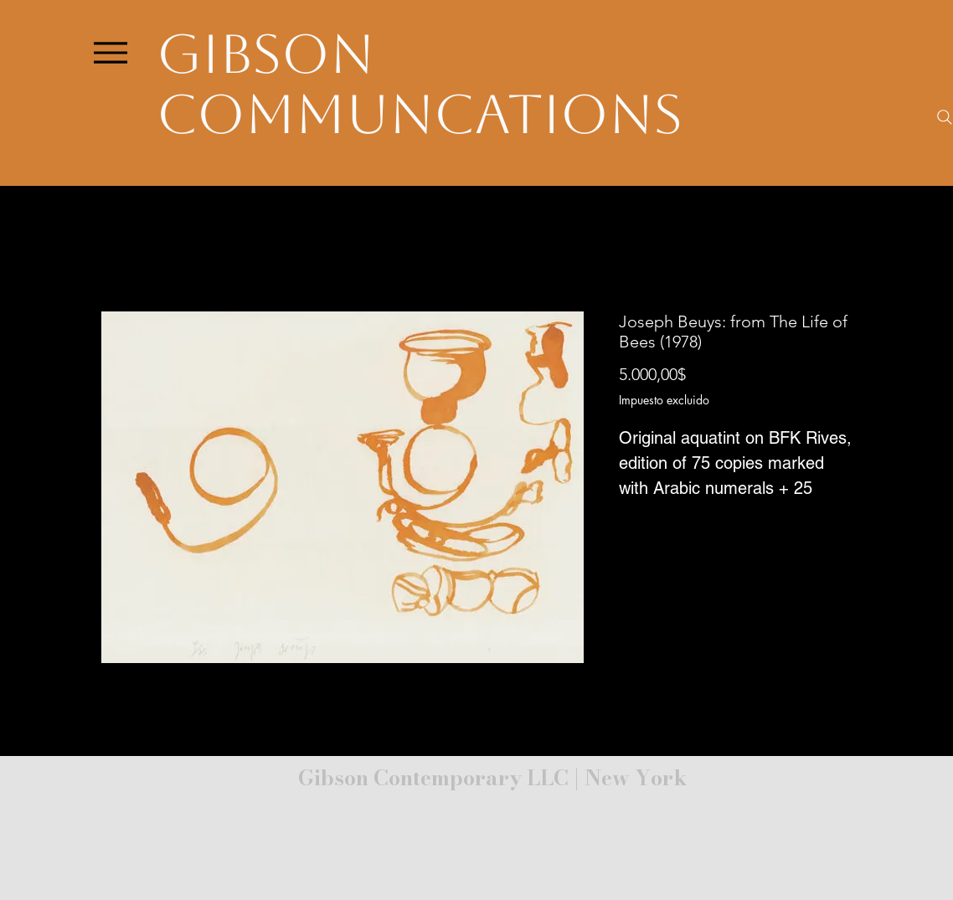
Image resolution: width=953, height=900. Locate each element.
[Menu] (110, 52)
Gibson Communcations (420, 84)
